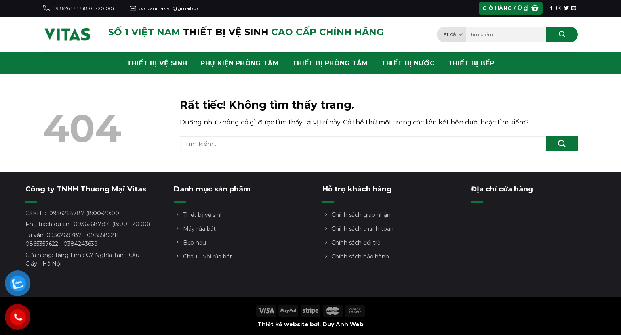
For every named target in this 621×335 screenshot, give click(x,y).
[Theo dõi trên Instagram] (558, 8)
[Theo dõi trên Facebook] (551, 8)
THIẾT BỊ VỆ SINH (157, 63)
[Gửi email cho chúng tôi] (573, 8)
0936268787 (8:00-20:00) (78, 8)
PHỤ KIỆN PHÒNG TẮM (239, 63)
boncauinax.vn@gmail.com (166, 8)
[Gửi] (562, 34)
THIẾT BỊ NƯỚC (407, 63)
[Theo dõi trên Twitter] (566, 8)
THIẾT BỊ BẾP (471, 63)
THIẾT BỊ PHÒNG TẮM (330, 63)
